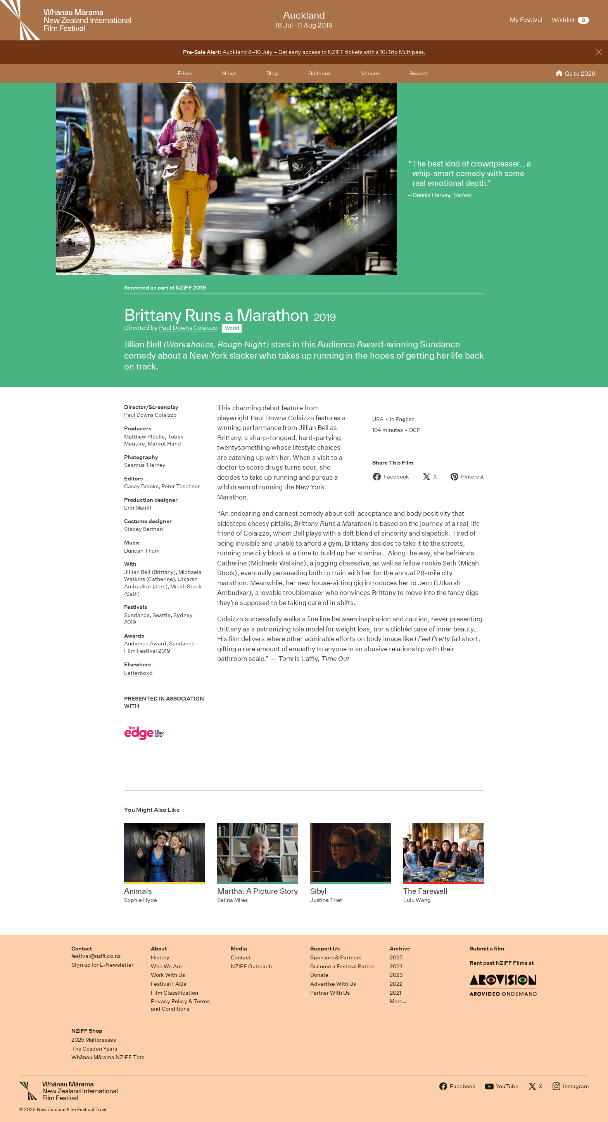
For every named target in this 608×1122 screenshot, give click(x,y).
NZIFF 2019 (191, 287)
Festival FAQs (168, 983)
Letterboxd (138, 672)
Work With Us (168, 974)
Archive (400, 948)
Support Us (325, 948)
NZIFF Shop (86, 1030)
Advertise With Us (333, 983)
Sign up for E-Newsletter (102, 964)
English (405, 419)
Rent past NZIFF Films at (502, 962)
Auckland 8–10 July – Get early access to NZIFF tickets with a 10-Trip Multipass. (304, 52)
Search (418, 73)
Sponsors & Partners (335, 957)
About (159, 948)
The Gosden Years (94, 1048)
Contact (81, 948)
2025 (396, 957)
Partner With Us (330, 992)
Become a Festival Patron (342, 966)
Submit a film (487, 948)
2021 (395, 992)
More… (398, 1001)
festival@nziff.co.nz (96, 955)
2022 (396, 983)
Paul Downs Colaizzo (188, 327)
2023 (396, 974)
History (160, 957)
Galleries (319, 73)
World (232, 328)
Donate (319, 974)
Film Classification (174, 992)
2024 (396, 966)
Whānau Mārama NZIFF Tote (108, 1057)
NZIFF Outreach (251, 966)
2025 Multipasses (93, 1039)
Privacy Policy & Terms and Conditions (180, 1005)
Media (239, 948)
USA (377, 419)
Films (185, 73)
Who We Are (166, 966)
